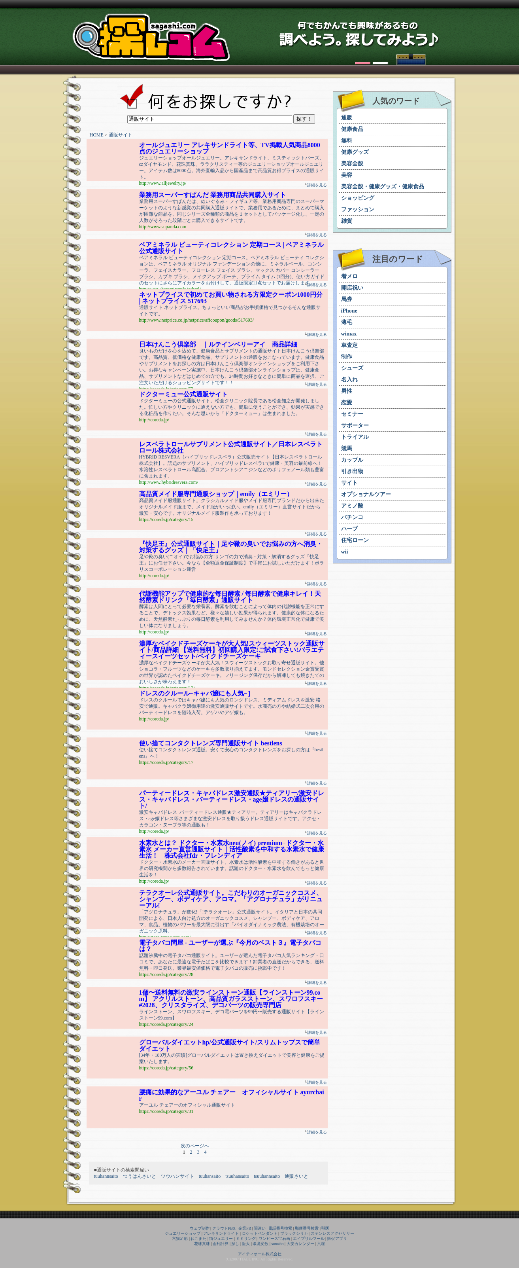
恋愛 (346, 403)
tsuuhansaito (237, 1176)
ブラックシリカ (294, 1233)
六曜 (321, 1243)
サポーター (355, 425)
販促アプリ (337, 1238)
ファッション (357, 209)
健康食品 (352, 129)
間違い (260, 1228)
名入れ (349, 380)
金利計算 (220, 1243)
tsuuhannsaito (267, 1176)
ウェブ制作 (199, 1228)
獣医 (325, 1228)
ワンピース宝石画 (274, 1238)
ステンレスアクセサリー (332, 1233)
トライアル (355, 437)
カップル (352, 460)
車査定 (349, 345)
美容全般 (352, 164)
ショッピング (357, 198)
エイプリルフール (309, 1238)
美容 (346, 175)
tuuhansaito (210, 1176)
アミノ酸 (352, 506)
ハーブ (349, 529)
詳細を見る (317, 185)
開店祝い (352, 288)
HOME (97, 135)
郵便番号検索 (307, 1228)
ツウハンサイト (177, 1176)
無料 (346, 141)
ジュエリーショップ (182, 1233)
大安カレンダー (300, 1243)
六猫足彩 (180, 1238)
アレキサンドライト (221, 1233)
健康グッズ (355, 152)
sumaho (277, 1243)
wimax (349, 334)
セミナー (352, 414)
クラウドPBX (224, 1228)
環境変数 (260, 1243)
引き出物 (352, 471)
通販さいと (296, 1176)
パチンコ (352, 517)
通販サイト (120, 135)
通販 (346, 118)
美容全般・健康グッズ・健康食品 (382, 187)
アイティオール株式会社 (259, 1254)
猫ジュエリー (221, 1238)
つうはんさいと (139, 1176)
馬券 (346, 299)
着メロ (349, 276)
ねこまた (198, 1238)
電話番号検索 (280, 1228)
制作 (346, 357)
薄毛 (346, 322)
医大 (246, 1243)
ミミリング (246, 1238)
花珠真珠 (202, 1243)
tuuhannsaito (106, 1176)
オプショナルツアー (366, 494)
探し (235, 1243)
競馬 (346, 448)
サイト (349, 483)
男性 (346, 391)
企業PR (244, 1228)
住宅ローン (355, 540)
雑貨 (346, 221)
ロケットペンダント (259, 1233)
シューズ (352, 368)
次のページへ (195, 1146)
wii (344, 552)
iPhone (349, 311)
